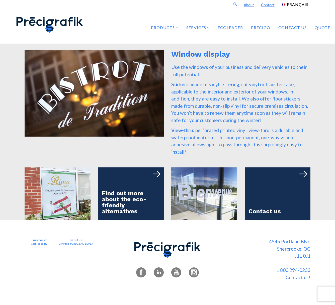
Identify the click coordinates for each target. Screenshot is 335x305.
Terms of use (75, 239)
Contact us (292, 27)
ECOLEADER (230, 27)
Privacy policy (39, 239)
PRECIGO (260, 27)
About (249, 5)
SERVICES (198, 27)
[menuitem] (295, 4)
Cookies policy (39, 243)
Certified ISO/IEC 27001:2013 (76, 243)
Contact (268, 5)
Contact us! (298, 277)
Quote (322, 27)
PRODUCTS (164, 27)
